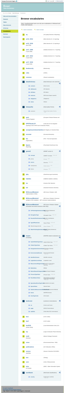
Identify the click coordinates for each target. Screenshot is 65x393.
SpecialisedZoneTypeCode (37, 283)
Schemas (5, 28)
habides (28, 179)
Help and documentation (9, 16)
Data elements (7, 25)
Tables (5, 22)
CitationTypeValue (35, 245)
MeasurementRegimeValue (37, 263)
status (32, 101)
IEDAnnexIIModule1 (32, 192)
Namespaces (6, 37)
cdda (27, 73)
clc (31, 305)
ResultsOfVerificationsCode (37, 218)
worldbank (29, 372)
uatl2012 (33, 311)
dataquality (29, 107)
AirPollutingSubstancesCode (37, 210)
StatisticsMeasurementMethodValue (37, 289)
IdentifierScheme (35, 257)
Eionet (9, 13)
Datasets (5, 19)
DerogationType (35, 215)
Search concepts (40, 29)
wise (27, 366)
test (27, 357)
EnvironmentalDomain (36, 253)
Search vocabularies (27, 29)
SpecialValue (34, 286)
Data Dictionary (15, 13)
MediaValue (33, 268)
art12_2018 (29, 43)
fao (27, 138)
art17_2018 (29, 62)
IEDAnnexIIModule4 (32, 204)
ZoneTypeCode (34, 295)
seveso (28, 351)
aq (27, 34)
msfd (27, 336)
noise (27, 342)
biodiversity (30, 68)
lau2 (27, 321)
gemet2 (28, 151)
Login (48, 1)
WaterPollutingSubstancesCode (37, 229)
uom (27, 362)
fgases (28, 145)
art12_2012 (29, 39)
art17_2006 (29, 49)
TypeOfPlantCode (35, 222)
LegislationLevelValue (36, 260)
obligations (33, 98)
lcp (27, 331)
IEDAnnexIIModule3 (32, 198)
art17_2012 (29, 56)
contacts (33, 86)
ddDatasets (33, 89)
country (33, 377)
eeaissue (33, 95)
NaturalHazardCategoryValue (37, 271)
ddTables (33, 92)
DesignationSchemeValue (37, 248)
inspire (28, 236)
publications (30, 347)
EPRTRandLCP (31, 123)
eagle (32, 308)
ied (27, 187)
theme (32, 292)
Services (5, 34)
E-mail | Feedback (8, 388)
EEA (10, 1)
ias (27, 183)
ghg (27, 174)
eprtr (27, 117)
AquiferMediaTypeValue (37, 241)
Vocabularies (7, 31)
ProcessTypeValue (35, 274)
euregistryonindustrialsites (34, 130)
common (29, 77)
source (32, 162)
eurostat (28, 134)
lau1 (27, 316)
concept (33, 155)
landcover (29, 301)
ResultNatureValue (35, 277)
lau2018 (28, 325)
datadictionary (30, 81)
